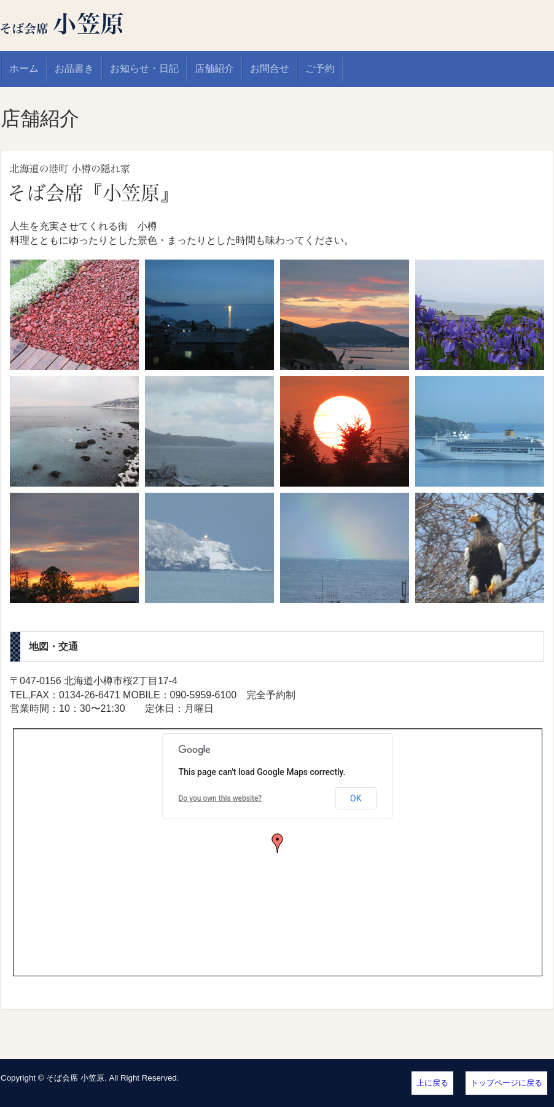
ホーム (24, 68)
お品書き (74, 68)
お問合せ (269, 68)
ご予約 (320, 68)
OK (355, 798)
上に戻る (432, 1082)
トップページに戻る (506, 1082)
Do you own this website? (220, 798)
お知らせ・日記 (144, 68)
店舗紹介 (214, 68)
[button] (277, 843)
